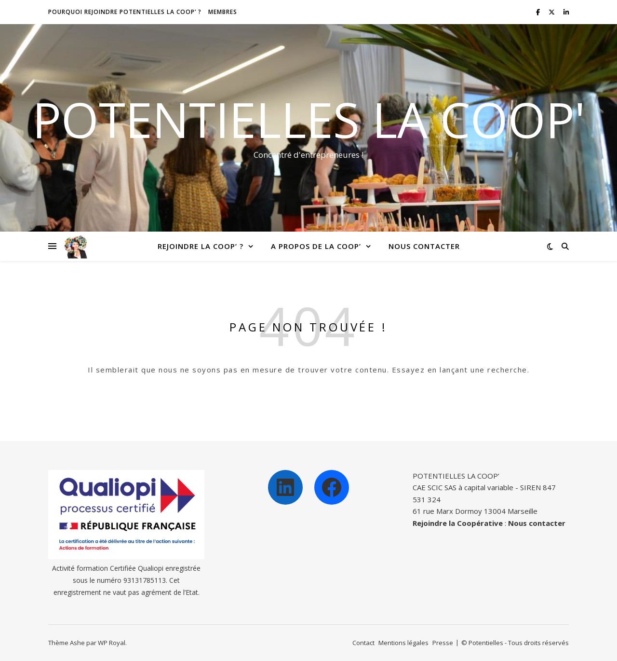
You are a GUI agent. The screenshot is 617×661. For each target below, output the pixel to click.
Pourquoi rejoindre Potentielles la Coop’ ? (124, 12)
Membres (222, 12)
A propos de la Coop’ (316, 246)
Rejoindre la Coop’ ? (200, 246)
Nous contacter (424, 246)
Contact (363, 642)
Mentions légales (403, 642)
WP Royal (111, 642)
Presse (442, 642)
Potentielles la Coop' (308, 119)
